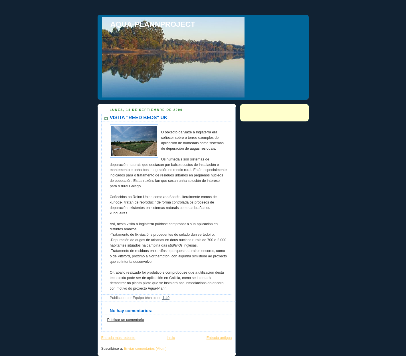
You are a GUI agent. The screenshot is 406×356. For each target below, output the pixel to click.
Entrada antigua (219, 338)
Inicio (171, 338)
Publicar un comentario (125, 320)
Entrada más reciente (118, 338)
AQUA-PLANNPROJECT (152, 24)
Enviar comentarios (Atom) (145, 349)
